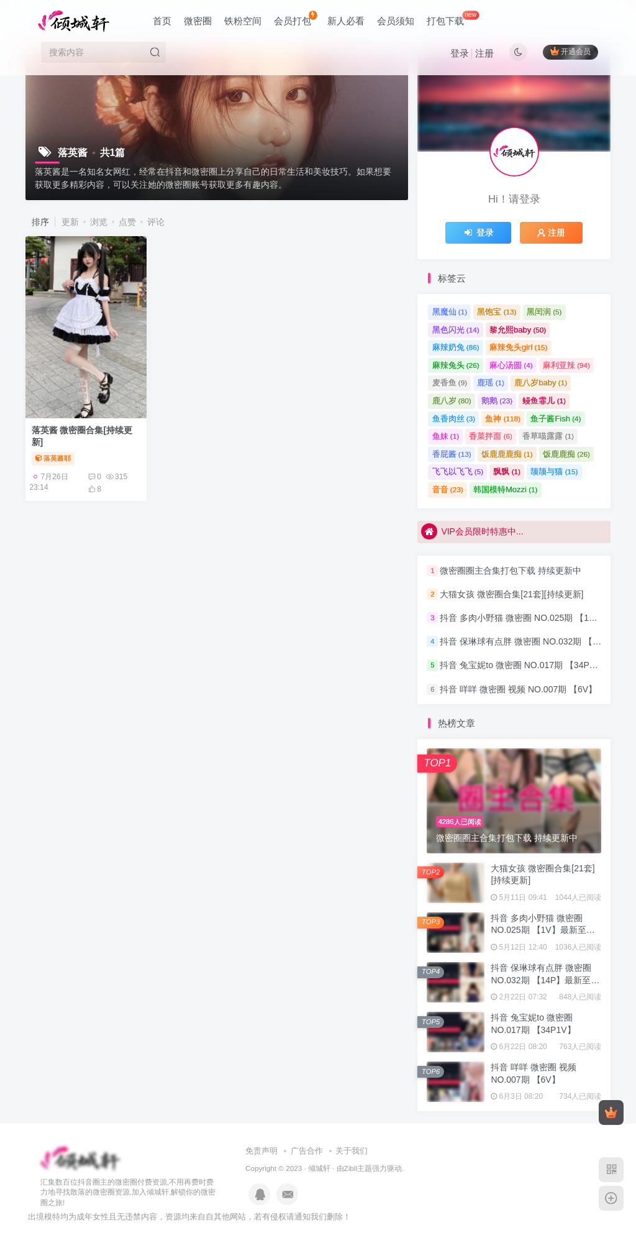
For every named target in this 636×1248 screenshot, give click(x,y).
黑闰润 (544, 311)
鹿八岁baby (540, 382)
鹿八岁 (451, 400)
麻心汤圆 (511, 365)
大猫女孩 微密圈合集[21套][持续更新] (511, 594)
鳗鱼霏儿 (544, 400)
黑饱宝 (496, 311)
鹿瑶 (490, 382)
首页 (162, 21)
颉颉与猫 (554, 471)
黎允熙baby (517, 329)
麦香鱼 (450, 382)
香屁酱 (451, 454)
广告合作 (307, 1150)
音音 (447, 489)
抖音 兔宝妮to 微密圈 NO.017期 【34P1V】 (524, 666)
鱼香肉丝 (454, 418)
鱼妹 (446, 436)
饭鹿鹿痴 (566, 454)
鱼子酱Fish (555, 418)
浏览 (98, 222)
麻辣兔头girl (518, 347)
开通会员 (570, 51)
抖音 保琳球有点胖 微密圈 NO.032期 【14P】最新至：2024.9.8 (545, 980)
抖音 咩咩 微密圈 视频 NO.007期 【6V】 (518, 689)
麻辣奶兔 (455, 347)
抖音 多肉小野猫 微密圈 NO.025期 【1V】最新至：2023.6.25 (542, 930)
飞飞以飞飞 (458, 471)
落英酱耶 (53, 458)
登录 (459, 53)
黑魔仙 (450, 311)
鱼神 (502, 418)
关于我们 (351, 1150)
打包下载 (453, 18)
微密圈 (198, 21)
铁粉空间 (242, 21)
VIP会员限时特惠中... (472, 531)
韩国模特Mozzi (505, 489)
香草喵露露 (548, 436)
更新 (70, 222)
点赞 (127, 222)
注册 (484, 53)
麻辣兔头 (455, 365)
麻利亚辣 (566, 365)
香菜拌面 (490, 436)
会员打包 (295, 18)
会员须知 (395, 21)
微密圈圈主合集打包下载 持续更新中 (510, 571)
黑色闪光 (455, 329)
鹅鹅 (496, 400)
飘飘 (506, 471)
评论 (156, 222)
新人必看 (346, 21)
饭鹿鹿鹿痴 (507, 454)
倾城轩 (319, 1168)
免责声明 (261, 1150)
